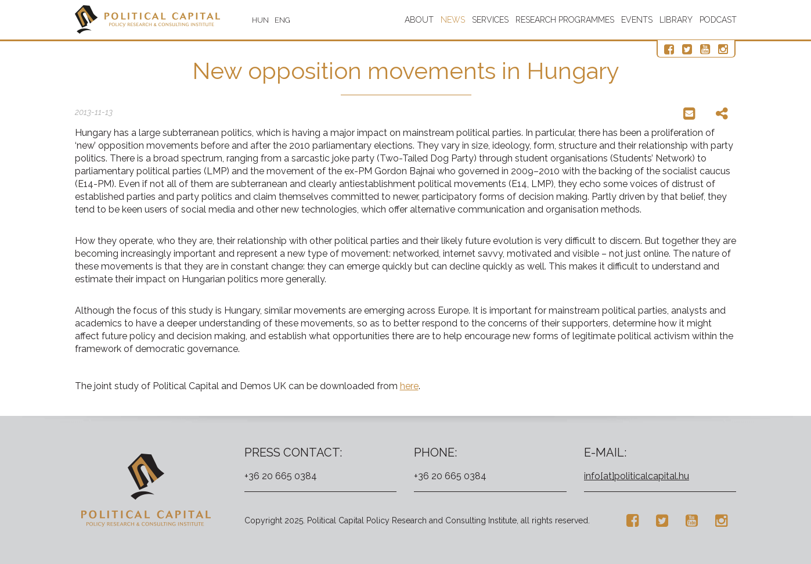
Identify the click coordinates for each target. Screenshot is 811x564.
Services (490, 19)
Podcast (718, 19)
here (409, 385)
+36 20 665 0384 (280, 476)
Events (637, 19)
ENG (282, 20)
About (419, 19)
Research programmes (565, 19)
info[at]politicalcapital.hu (636, 476)
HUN (260, 20)
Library (676, 19)
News (453, 19)
